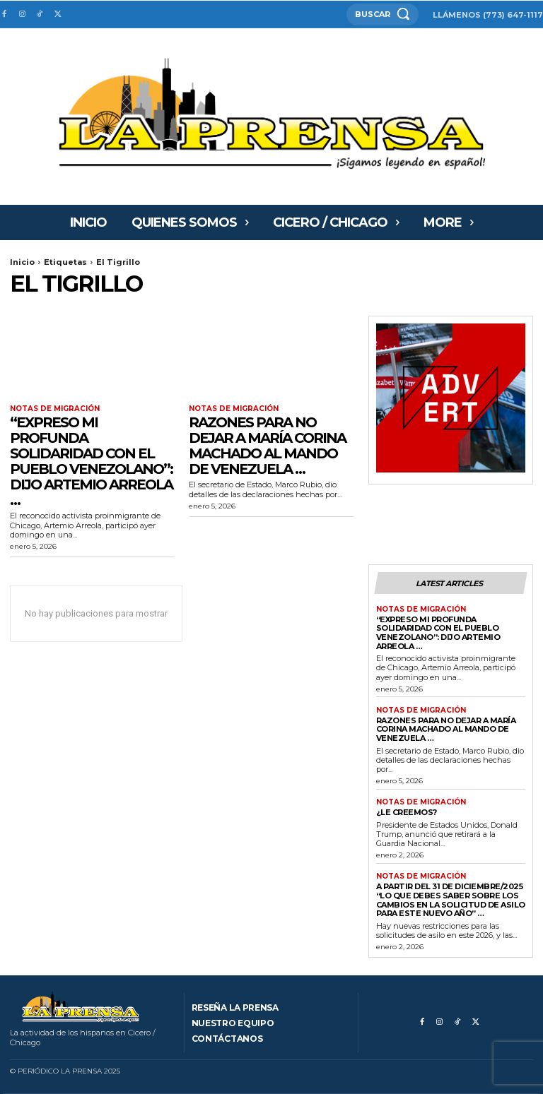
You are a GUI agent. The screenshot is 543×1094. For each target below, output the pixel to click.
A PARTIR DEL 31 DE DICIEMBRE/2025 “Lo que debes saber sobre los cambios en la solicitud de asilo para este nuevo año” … (450, 899)
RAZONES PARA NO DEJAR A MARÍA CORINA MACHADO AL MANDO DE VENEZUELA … (267, 445)
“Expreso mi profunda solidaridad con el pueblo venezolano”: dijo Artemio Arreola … (91, 461)
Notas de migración (55, 409)
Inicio (22, 262)
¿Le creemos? (406, 812)
